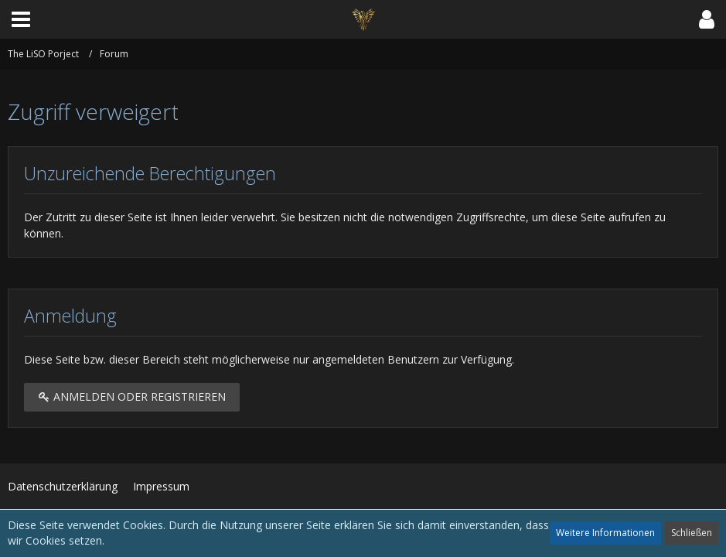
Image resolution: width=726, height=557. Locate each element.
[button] (21, 19)
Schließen (691, 532)
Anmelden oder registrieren (132, 396)
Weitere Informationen (605, 532)
